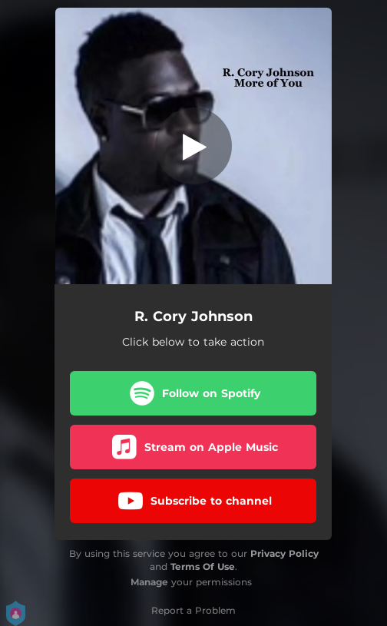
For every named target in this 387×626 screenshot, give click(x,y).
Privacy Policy (284, 553)
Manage (149, 582)
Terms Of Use (202, 566)
